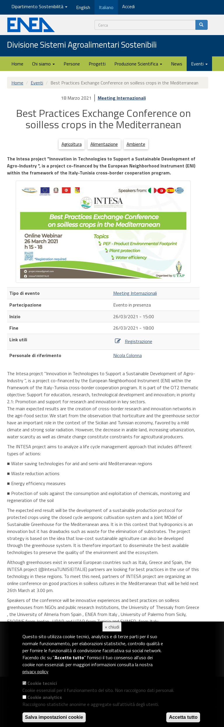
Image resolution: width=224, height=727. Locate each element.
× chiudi (112, 626)
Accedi (128, 6)
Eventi (199, 63)
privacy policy (35, 671)
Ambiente (136, 144)
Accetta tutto (183, 717)
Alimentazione (104, 144)
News (176, 63)
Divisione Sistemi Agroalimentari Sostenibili (82, 45)
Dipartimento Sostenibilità (39, 6)
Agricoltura (72, 144)
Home (17, 63)
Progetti (97, 63)
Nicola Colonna (127, 355)
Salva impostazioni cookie (54, 717)
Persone (72, 63)
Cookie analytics (44, 697)
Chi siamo (43, 63)
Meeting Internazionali (122, 97)
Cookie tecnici (42, 683)
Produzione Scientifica (138, 63)
